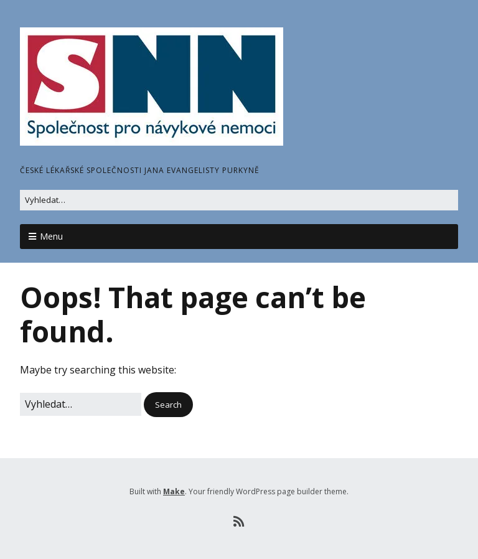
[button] (168, 405)
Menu (51, 236)
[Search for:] (239, 200)
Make (174, 491)
